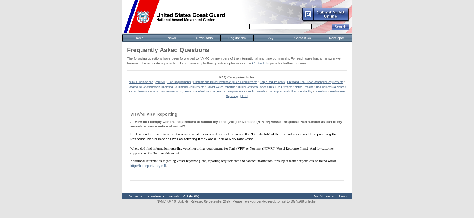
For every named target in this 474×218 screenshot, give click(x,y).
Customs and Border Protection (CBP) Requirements (225, 82)
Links (343, 196)
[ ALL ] (244, 96)
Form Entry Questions (180, 91)
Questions (321, 91)
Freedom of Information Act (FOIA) (173, 196)
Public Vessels (256, 91)
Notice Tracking (304, 86)
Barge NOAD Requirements (228, 91)
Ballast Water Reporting (221, 86)
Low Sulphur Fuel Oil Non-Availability (290, 91)
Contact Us (260, 63)
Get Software (323, 196)
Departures (158, 91)
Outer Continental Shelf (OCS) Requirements (265, 86)
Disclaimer (136, 196)
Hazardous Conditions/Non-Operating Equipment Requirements (166, 86)
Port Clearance (140, 91)
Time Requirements (179, 82)
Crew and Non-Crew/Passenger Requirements (315, 82)
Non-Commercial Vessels (331, 86)
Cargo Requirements (272, 82)
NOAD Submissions (141, 82)
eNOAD (160, 82)
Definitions (202, 91)
